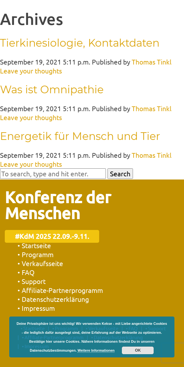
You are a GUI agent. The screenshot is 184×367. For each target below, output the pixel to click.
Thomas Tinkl (152, 61)
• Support (32, 281)
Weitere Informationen (95, 350)
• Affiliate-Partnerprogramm (60, 290)
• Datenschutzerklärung (53, 299)
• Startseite (34, 245)
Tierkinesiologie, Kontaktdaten (79, 42)
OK (138, 350)
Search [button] (120, 173)
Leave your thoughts (31, 70)
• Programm (36, 254)
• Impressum (36, 308)
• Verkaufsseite (40, 263)
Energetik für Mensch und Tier (80, 136)
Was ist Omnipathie (52, 89)
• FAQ (26, 272)
